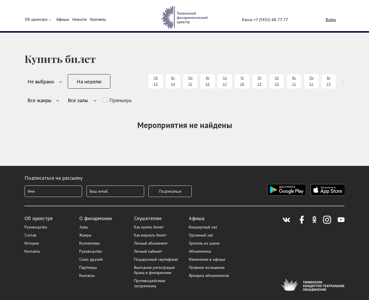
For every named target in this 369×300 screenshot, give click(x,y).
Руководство (36, 227)
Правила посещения (207, 267)
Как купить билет (148, 227)
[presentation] (145, 81)
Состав (30, 235)
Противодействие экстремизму (149, 283)
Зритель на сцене (204, 243)
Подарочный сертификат (156, 259)
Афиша (196, 218)
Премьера (120, 100)
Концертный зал (203, 227)
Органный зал (201, 235)
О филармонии (95, 218)
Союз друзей (91, 259)
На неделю (89, 81)
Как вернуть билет (150, 235)
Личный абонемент (150, 243)
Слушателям (147, 218)
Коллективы (89, 243)
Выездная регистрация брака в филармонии (154, 270)
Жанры (85, 235)
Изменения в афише (207, 259)
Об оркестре (36, 19)
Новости (79, 19)
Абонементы (200, 251)
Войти (331, 19)
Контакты (98, 19)
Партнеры (88, 267)
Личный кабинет (148, 251)
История (32, 243)
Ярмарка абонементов (209, 275)
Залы (83, 227)
